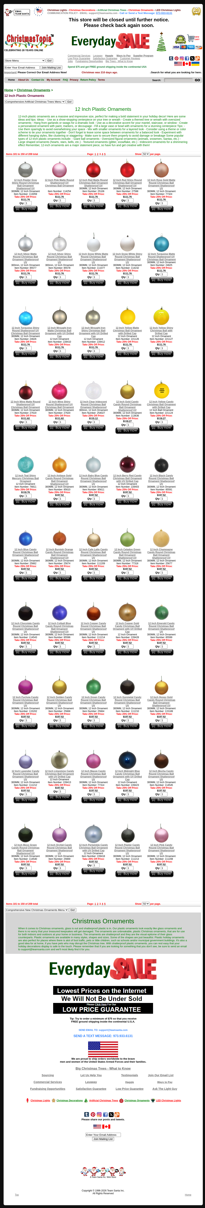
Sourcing (48, 1075)
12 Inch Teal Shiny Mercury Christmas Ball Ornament (25, 478)
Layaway (97, 55)
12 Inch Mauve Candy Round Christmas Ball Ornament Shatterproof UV (93, 775)
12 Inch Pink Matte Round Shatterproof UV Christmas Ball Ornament (59, 183)
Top (17, 1194)
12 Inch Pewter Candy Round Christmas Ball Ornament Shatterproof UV (127, 849)
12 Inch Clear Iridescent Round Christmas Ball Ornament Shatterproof (93, 404)
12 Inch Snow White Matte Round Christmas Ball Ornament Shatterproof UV (93, 258)
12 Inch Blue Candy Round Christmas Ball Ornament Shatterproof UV (25, 553)
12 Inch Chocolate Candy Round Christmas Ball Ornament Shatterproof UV (25, 627)
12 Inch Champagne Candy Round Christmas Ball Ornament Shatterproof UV (161, 553)
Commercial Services (79, 55)
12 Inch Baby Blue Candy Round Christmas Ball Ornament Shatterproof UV (93, 479)
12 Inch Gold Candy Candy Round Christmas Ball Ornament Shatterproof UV (127, 406)
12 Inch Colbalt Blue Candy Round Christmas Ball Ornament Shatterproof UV (59, 627)
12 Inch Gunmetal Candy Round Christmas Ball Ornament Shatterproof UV (127, 701)
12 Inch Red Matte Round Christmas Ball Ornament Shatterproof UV (93, 183)
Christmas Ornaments (33, 90)
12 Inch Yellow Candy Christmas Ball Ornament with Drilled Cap (161, 404)
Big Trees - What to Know (119, 61)
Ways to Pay (164, 1082)
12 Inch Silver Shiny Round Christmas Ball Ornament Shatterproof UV (59, 258)
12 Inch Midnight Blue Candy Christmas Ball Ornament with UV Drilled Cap (127, 775)
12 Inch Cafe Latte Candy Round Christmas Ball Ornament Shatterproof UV (93, 553)
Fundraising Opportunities (89, 61)
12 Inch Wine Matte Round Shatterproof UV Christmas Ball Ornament (25, 404)
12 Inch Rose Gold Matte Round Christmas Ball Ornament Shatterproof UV (161, 184)
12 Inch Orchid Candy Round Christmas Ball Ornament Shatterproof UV (59, 849)
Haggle (129, 1082)
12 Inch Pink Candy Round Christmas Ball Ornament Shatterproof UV (161, 849)
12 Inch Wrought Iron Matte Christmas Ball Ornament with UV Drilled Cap (59, 332)
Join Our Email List (161, 1075)
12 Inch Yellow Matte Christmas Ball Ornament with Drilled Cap (127, 330)
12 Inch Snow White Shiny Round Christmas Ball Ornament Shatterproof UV (127, 258)
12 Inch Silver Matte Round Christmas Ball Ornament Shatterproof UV (25, 258)
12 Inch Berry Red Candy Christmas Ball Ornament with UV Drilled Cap (127, 478)
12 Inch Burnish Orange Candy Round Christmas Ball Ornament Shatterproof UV (59, 553)
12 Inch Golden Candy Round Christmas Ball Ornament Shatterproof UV (59, 701)
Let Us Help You (91, 1075)
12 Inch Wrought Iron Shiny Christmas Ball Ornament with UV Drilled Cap (93, 332)
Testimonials (129, 1075)
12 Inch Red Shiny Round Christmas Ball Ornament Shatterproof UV (127, 183)
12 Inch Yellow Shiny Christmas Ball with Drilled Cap (161, 330)
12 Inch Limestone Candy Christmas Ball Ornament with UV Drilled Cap (59, 774)
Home (8, 90)
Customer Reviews (130, 58)
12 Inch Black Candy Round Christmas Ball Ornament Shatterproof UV (161, 479)
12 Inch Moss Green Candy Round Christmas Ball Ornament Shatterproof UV (25, 849)
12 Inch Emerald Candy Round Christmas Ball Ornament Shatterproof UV (161, 627)
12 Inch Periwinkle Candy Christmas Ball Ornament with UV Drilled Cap (93, 848)
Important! (10, 72)
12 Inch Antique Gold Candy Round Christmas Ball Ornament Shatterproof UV (59, 479)
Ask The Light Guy (164, 1088)
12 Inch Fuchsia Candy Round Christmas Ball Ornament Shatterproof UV (25, 701)
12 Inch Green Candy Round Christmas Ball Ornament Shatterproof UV (93, 701)
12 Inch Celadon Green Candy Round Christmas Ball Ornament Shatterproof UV (127, 553)
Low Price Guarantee (79, 58)
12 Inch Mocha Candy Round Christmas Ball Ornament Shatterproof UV (161, 775)
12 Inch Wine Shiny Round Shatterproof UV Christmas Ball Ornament (59, 404)
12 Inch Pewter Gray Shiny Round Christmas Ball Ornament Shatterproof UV (25, 184)
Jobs (70, 61)
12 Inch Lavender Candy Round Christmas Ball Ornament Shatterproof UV (25, 775)
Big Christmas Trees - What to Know (103, 1068)
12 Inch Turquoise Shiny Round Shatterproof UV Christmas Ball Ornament (25, 330)
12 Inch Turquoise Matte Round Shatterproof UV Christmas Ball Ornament (161, 257)
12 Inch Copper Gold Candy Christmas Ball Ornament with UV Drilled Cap (127, 627)
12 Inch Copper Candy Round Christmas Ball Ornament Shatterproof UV (93, 627)
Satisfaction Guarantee (105, 58)
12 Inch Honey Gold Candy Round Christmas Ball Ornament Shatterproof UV (161, 701)
